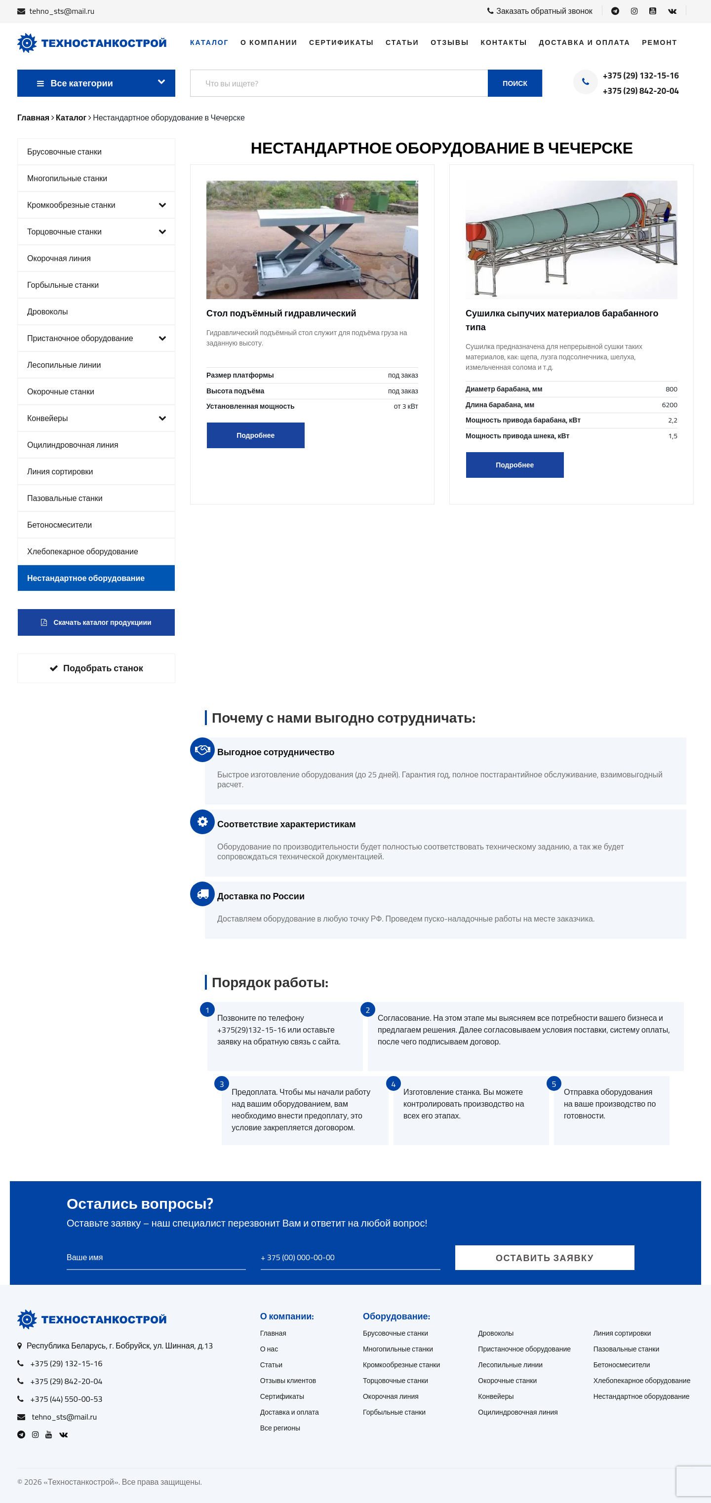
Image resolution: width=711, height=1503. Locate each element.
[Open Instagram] (634, 11)
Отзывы (450, 42)
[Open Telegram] (615, 11)
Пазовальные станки (65, 498)
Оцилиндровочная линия (72, 444)
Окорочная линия (59, 258)
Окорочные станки (60, 391)
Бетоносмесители (59, 524)
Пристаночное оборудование (96, 338)
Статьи (402, 42)
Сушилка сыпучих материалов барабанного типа (562, 320)
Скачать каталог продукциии (96, 622)
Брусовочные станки (64, 151)
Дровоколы (47, 311)
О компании (268, 42)
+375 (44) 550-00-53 (67, 1398)
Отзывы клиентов (288, 1380)
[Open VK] (672, 11)
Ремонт (659, 42)
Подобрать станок (96, 668)
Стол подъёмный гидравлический (281, 313)
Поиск (515, 83)
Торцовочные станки (96, 231)
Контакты (503, 42)
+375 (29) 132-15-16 (641, 76)
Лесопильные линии (64, 364)
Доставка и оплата (584, 42)
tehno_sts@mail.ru (62, 11)
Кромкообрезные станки (96, 204)
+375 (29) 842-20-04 (641, 91)
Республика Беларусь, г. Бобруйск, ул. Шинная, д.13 (120, 1345)
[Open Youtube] (652, 11)
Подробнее (256, 435)
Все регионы (280, 1428)
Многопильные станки (67, 178)
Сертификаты (341, 42)
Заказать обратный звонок (539, 11)
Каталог (209, 42)
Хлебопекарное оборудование (82, 551)
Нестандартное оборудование (86, 578)
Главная (273, 1333)
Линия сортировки (60, 471)
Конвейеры (96, 418)
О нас (269, 1349)
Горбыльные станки (63, 284)
